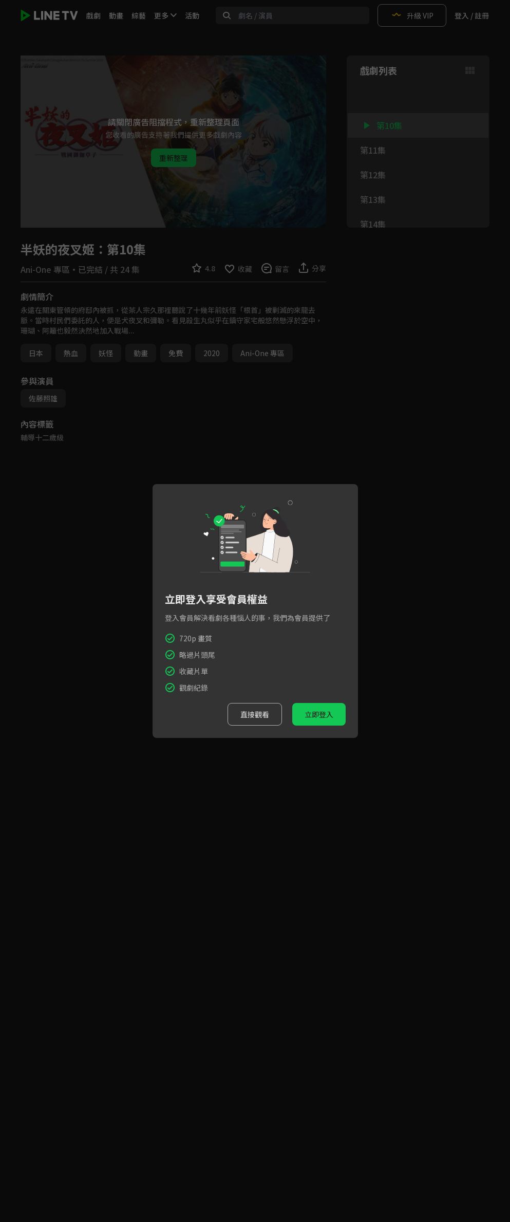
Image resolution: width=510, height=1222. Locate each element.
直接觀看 (254, 714)
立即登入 (319, 714)
